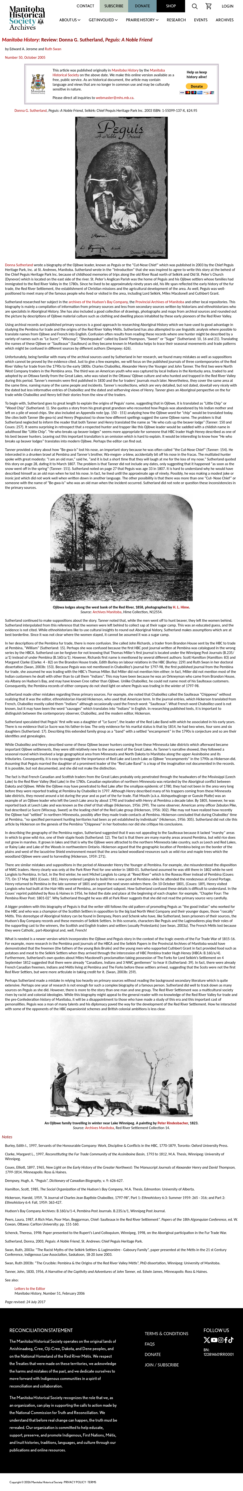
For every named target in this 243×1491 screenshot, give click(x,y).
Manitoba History (20, 40)
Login (228, 6)
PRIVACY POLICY (75, 1482)
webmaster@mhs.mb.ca (114, 97)
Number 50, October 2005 (25, 57)
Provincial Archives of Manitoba (160, 302)
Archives (225, 20)
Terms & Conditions (166, 1333)
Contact (85, 6)
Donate (142, 6)
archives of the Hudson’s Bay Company (98, 302)
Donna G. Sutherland (30, 110)
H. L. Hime (181, 607)
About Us (68, 20)
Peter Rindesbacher (173, 1123)
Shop (171, 6)
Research (176, 20)
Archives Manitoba (107, 612)
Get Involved (101, 20)
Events (200, 20)
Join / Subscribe (162, 1365)
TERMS (92, 1482)
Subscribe (113, 6)
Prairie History (140, 20)
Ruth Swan (53, 49)
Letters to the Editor (29, 1288)
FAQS (150, 1344)
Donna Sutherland (19, 265)
